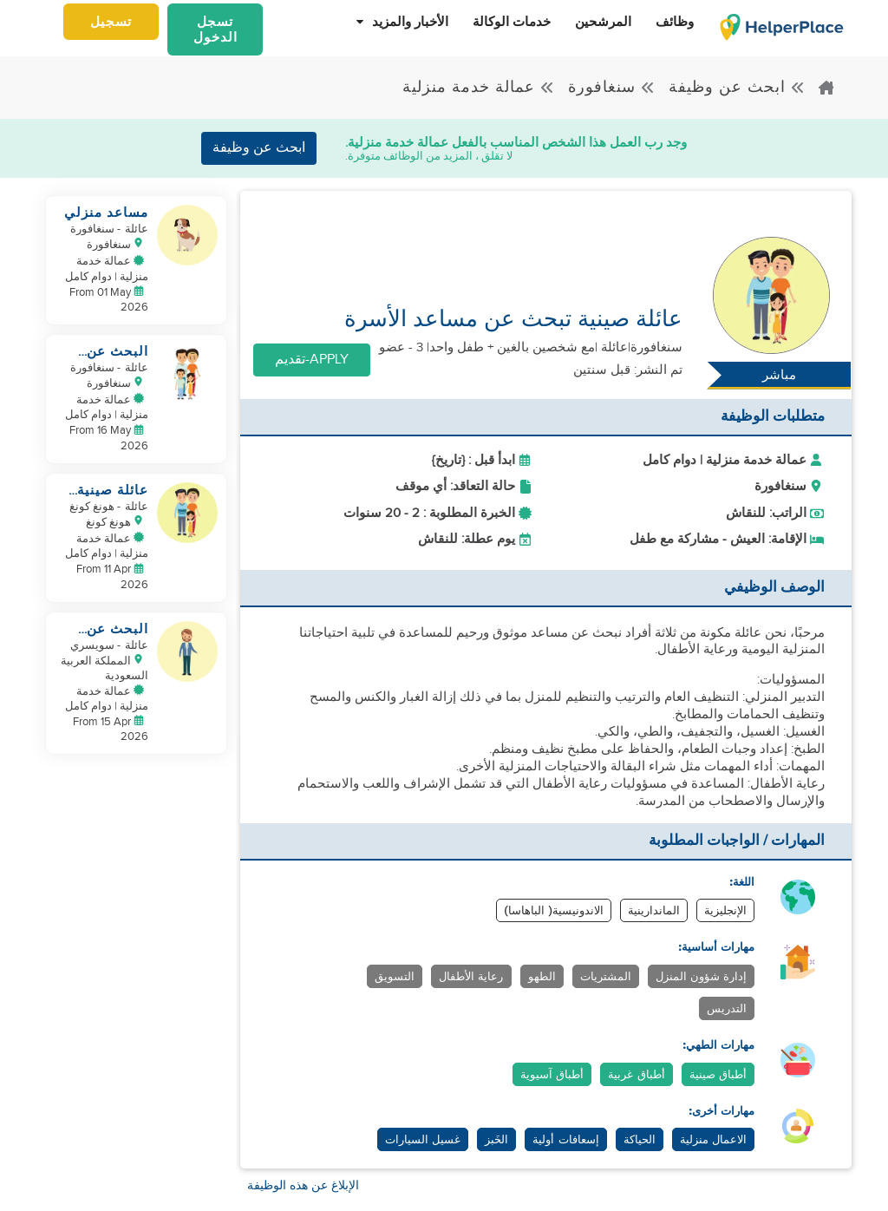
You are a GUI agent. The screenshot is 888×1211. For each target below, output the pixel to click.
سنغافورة (612, 87)
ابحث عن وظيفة (737, 87)
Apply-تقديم (312, 359)
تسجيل (111, 21)
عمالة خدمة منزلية (478, 87)
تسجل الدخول (215, 29)
